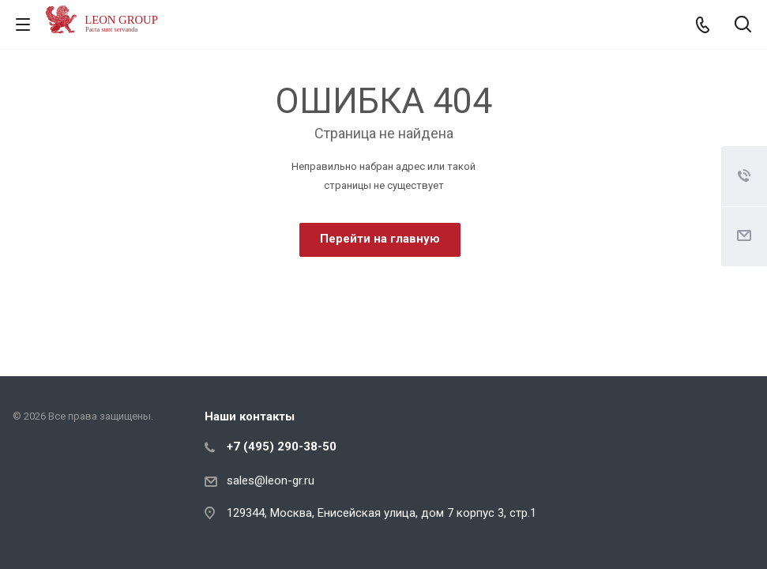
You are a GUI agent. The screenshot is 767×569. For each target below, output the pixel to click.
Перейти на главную (380, 239)
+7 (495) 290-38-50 (282, 446)
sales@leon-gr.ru (270, 480)
